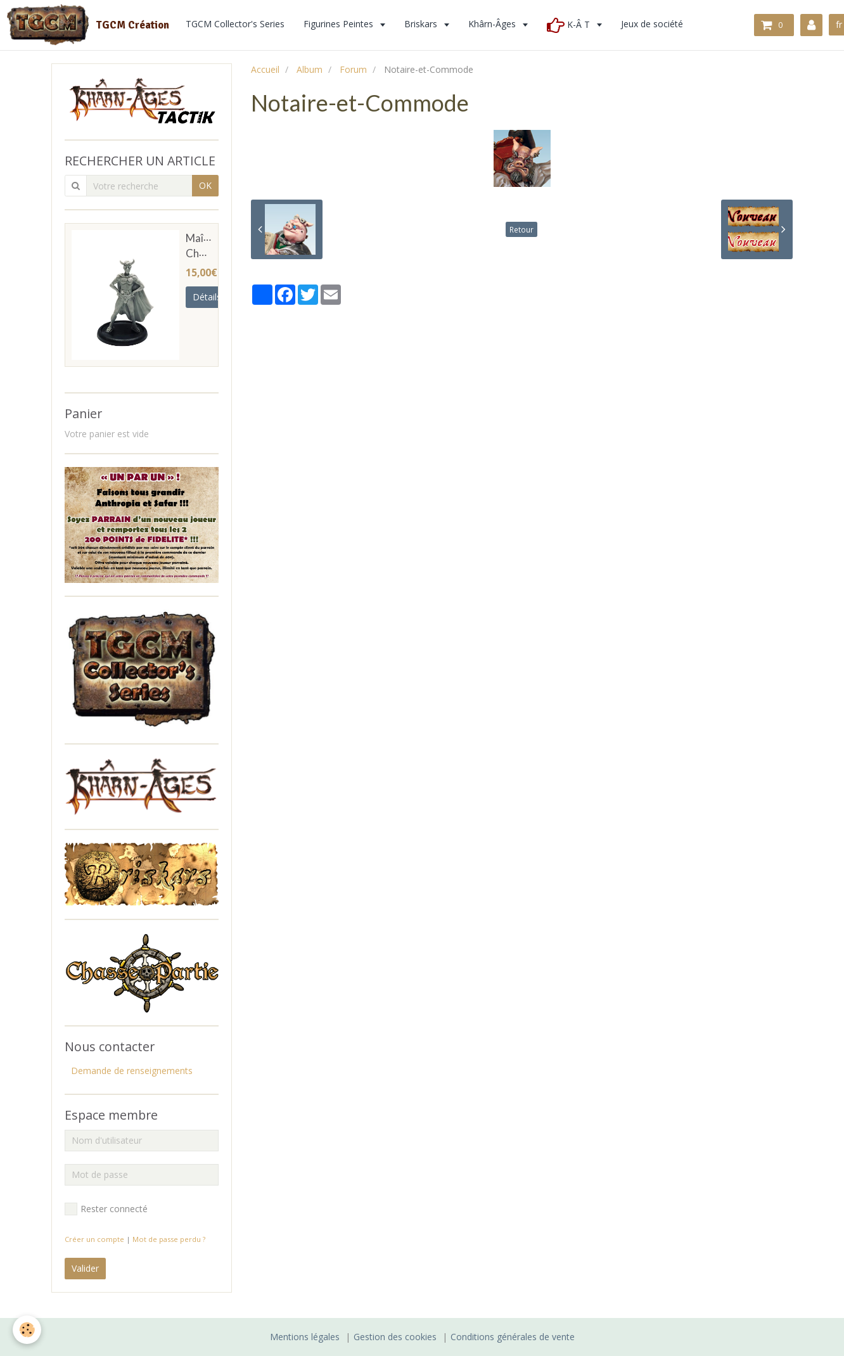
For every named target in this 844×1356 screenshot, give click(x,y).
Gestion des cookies (395, 1337)
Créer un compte (94, 1239)
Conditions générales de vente (513, 1337)
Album (310, 69)
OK (205, 185)
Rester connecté (106, 1209)
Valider (85, 1268)
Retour (521, 229)
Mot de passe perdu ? (168, 1239)
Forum (353, 69)
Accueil (265, 69)
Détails (207, 297)
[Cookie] (27, 1329)
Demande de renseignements (132, 1071)
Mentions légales (305, 1337)
